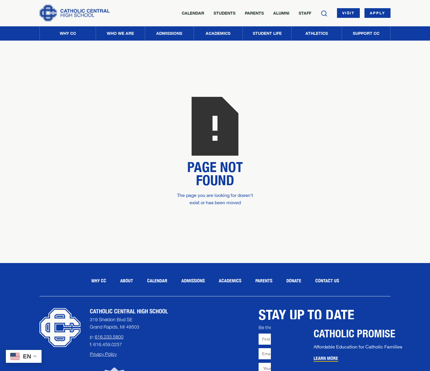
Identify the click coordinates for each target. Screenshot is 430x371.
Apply (377, 13)
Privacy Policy (103, 354)
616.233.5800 (109, 336)
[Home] (74, 13)
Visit (348, 13)
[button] (120, 33)
